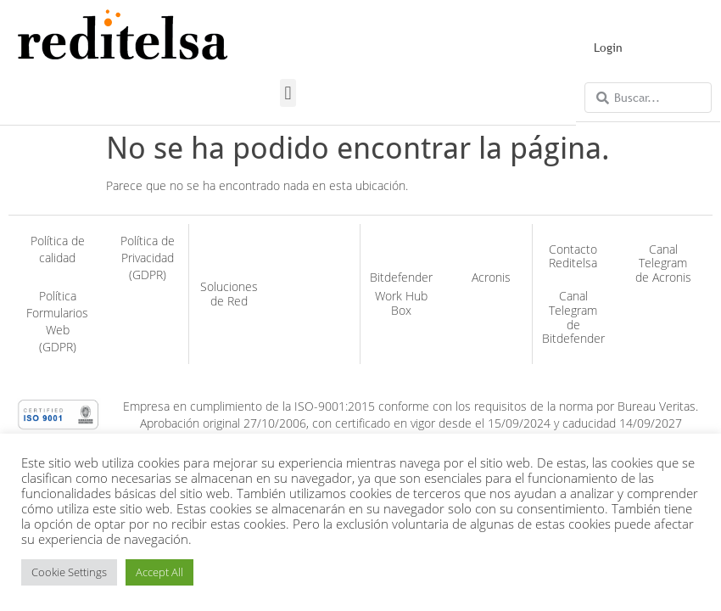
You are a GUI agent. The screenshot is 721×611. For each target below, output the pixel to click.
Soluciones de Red (229, 293)
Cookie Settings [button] (69, 572)
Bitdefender (401, 277)
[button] (288, 93)
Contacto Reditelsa (573, 256)
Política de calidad (58, 249)
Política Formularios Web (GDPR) (57, 321)
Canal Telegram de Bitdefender (573, 317)
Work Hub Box (401, 303)
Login (608, 47)
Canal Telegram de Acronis (663, 263)
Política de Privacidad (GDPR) (147, 258)
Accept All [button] (159, 572)
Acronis (491, 277)
